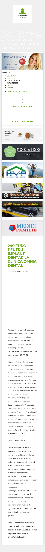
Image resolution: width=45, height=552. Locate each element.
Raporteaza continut (17, 91)
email (10, 85)
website (11, 78)
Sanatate (12, 76)
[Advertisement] (22, 295)
